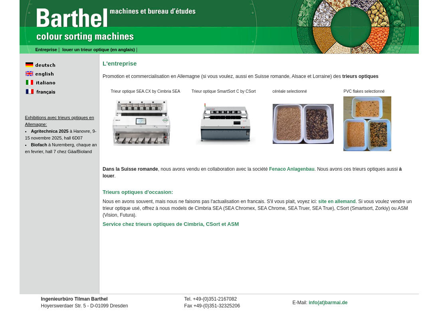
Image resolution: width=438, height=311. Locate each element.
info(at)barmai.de (328, 302)
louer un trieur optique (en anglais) (98, 49)
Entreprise (46, 49)
